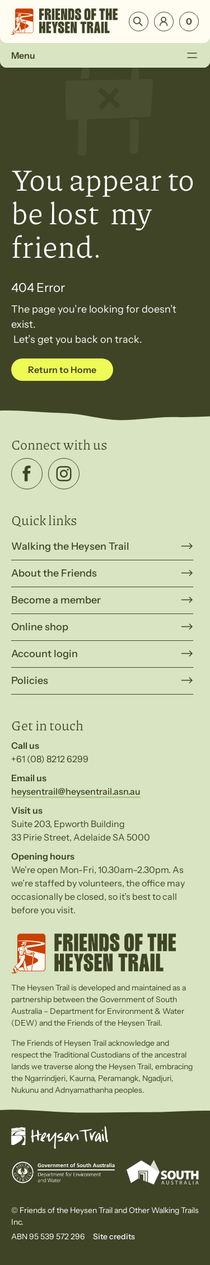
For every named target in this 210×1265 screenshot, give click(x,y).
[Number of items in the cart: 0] (189, 21)
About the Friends (54, 573)
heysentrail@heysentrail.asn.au (76, 791)
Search (138, 21)
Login (164, 21)
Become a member (56, 600)
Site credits (114, 1236)
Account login (44, 654)
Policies (29, 680)
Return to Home (62, 369)
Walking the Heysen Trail (70, 546)
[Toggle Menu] (191, 55)
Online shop (39, 627)
